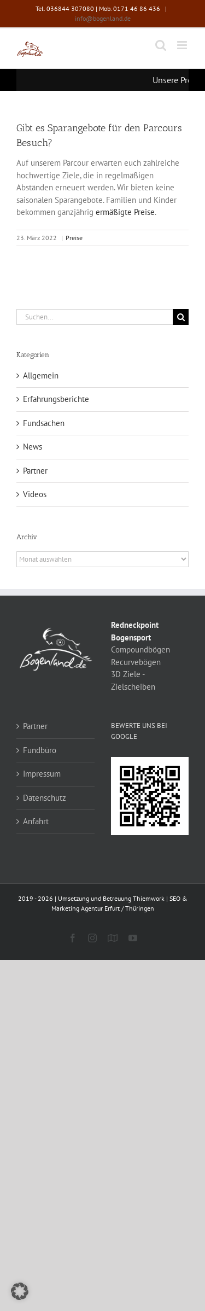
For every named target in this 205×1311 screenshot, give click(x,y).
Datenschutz (44, 798)
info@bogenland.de (103, 18)
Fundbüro (39, 750)
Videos (34, 494)
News (32, 446)
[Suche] (181, 317)
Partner (35, 470)
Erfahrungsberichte (56, 399)
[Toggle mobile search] (160, 45)
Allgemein (40, 375)
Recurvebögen (136, 662)
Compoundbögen (140, 649)
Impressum (42, 773)
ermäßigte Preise (125, 212)
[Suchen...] (94, 317)
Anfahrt (36, 821)
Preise (74, 238)
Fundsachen (44, 423)
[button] (19, 1291)
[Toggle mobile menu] (183, 45)
